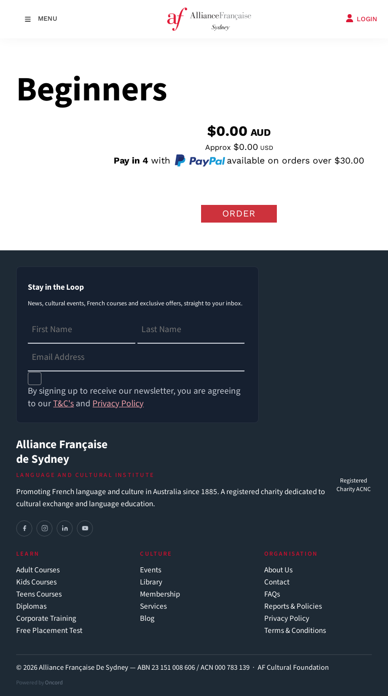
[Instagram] (44, 528)
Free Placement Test (49, 630)
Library (151, 582)
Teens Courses (39, 594)
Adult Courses (38, 570)
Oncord (54, 682)
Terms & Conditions (295, 630)
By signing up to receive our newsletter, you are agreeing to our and (134, 397)
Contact (276, 582)
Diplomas (31, 606)
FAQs (272, 594)
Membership (160, 594)
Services (153, 606)
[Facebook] (24, 528)
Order (239, 213)
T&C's (63, 403)
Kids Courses (36, 582)
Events (150, 570)
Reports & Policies (293, 606)
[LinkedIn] (65, 528)
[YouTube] (85, 528)
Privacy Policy (286, 618)
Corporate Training (46, 618)
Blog (147, 618)
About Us (278, 570)
